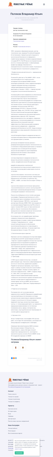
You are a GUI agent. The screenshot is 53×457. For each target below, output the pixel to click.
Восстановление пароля (15, 433)
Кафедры (10, 416)
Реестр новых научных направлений (18, 421)
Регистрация (11, 431)
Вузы (9, 414)
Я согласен (19, 453)
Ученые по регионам (14, 399)
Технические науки (18, 41)
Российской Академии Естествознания (19, 387)
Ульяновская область (24, 46)
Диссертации (12, 419)
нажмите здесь (18, 449)
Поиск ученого (12, 394)
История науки (12, 411)
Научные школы (12, 409)
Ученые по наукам (13, 396)
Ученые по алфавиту (14, 401)
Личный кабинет (12, 428)
